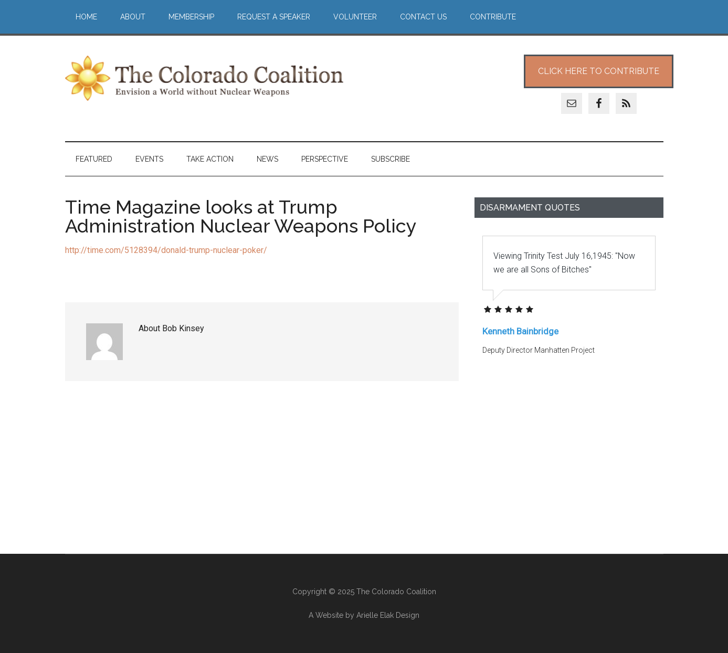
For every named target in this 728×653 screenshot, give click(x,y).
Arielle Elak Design (387, 615)
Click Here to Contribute (598, 71)
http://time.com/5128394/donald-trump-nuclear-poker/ (166, 250)
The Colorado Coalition (204, 78)
